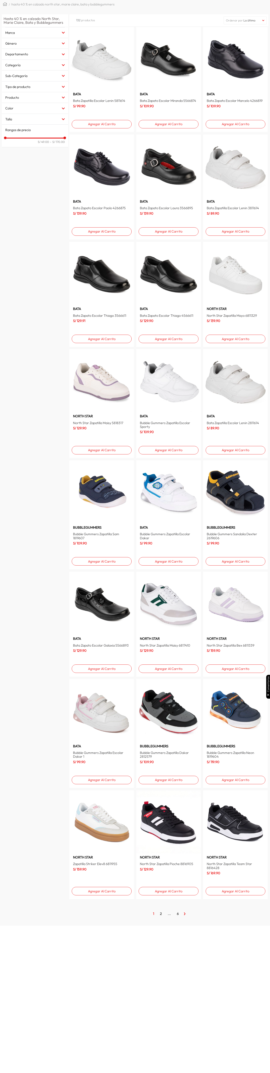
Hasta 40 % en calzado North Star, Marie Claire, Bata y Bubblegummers (63, 4)
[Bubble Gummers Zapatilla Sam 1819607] (101, 514)
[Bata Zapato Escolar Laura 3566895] (168, 187)
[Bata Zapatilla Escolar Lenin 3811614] (235, 187)
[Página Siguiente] (184, 913)
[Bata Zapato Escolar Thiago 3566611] (101, 294)
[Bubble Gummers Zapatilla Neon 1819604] (235, 733)
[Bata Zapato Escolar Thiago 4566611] (168, 294)
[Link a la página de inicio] (5, 5)
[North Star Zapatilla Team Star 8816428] (235, 844)
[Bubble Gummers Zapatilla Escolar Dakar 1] (101, 733)
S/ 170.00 (57, 142)
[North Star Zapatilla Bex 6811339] (235, 624)
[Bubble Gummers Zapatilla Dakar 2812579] (168, 733)
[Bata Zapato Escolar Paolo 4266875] (101, 187)
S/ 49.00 (43, 142)
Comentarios (268, 684)
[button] (35, 33)
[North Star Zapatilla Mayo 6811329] (235, 294)
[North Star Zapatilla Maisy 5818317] (101, 403)
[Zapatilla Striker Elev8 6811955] (101, 844)
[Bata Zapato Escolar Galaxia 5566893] (101, 624)
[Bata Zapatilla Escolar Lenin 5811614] (101, 79)
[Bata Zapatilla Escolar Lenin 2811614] (235, 403)
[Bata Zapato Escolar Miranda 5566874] (168, 79)
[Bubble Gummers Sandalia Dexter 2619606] (235, 514)
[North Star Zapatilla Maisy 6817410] (168, 624)
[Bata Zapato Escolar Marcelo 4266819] (235, 79)
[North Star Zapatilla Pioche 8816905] (168, 844)
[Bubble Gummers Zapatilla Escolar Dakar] (168, 514)
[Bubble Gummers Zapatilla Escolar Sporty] (168, 403)
